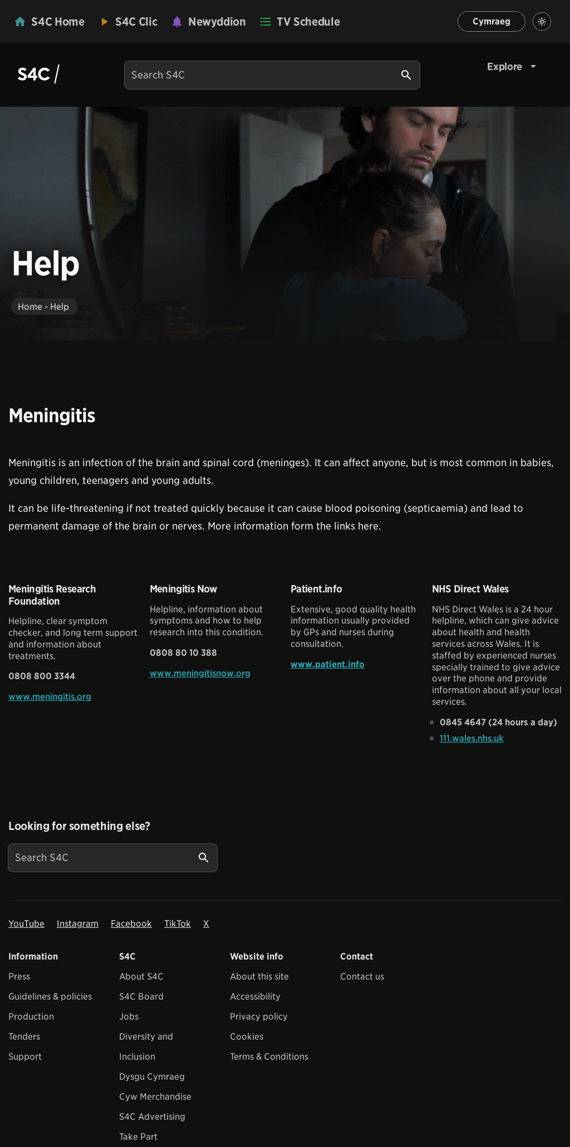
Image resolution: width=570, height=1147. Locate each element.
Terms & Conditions (269, 1056)
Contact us (362, 976)
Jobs (129, 1016)
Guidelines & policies (50, 996)
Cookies (246, 1036)
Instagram (78, 923)
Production (31, 1016)
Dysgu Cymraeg (152, 1076)
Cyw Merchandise (155, 1096)
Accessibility (255, 996)
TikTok (177, 923)
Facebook (131, 923)
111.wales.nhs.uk (472, 738)
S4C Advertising (152, 1116)
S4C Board (141, 996)
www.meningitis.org (49, 696)
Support (25, 1056)
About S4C (141, 976)
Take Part (138, 1136)
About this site (259, 976)
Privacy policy (259, 1016)
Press (19, 976)
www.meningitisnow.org (200, 673)
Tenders (24, 1036)
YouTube (26, 923)
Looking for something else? (79, 826)
